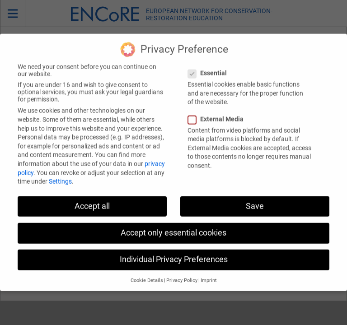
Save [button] (255, 195)
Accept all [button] (92, 195)
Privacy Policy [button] (181, 271)
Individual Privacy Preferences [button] (174, 249)
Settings (60, 171)
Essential (210, 63)
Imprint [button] (209, 271)
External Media (218, 108)
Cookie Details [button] (147, 271)
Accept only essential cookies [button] (173, 222)
